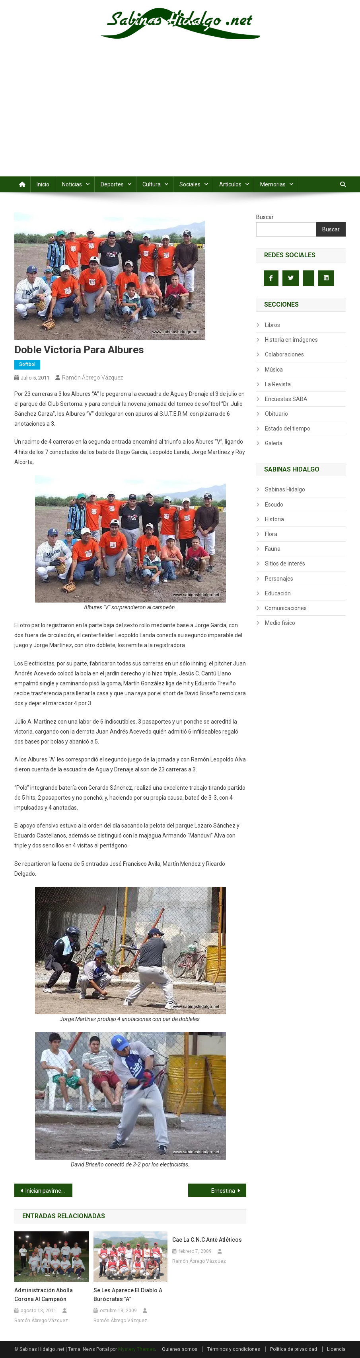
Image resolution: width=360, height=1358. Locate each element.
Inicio (43, 184)
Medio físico (280, 623)
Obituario (276, 414)
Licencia (336, 1349)
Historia (274, 519)
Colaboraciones (284, 354)
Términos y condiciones (233, 1349)
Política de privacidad (293, 1349)
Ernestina (223, 1191)
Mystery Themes (136, 1349)
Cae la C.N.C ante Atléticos (207, 1240)
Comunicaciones (286, 608)
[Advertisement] (180, 116)
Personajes (279, 578)
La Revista (278, 384)
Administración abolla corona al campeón (43, 1294)
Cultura (151, 184)
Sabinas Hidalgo (285, 489)
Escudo (274, 504)
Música (274, 369)
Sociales (189, 184)
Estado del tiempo (287, 428)
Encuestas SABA (286, 399)
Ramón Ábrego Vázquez (92, 377)
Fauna (272, 549)
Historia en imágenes (291, 340)
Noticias (72, 184)
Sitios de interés (285, 563)
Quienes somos (179, 1349)
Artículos (230, 184)
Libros (272, 325)
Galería (273, 443)
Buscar (265, 217)
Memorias (273, 184)
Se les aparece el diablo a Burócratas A (127, 1294)
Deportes (112, 184)
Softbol (27, 364)
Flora (271, 534)
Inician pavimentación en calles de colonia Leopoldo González (48, 1191)
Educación (278, 593)
